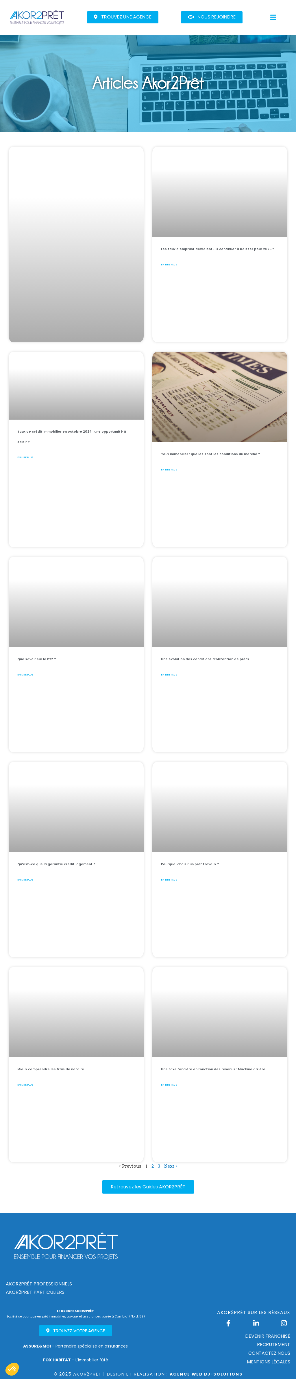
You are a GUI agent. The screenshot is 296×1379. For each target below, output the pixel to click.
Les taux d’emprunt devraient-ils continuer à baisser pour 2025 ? (218, 258)
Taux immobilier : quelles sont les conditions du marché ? (217, 458)
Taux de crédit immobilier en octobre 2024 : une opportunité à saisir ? (75, 441)
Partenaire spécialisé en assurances (75, 1346)
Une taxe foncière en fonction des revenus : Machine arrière (216, 1073)
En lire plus (181, 287)
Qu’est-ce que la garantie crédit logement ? (65, 868)
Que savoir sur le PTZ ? (59, 658)
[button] (122, 17)
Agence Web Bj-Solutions (206, 1374)
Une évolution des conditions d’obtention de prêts (215, 663)
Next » (170, 1166)
